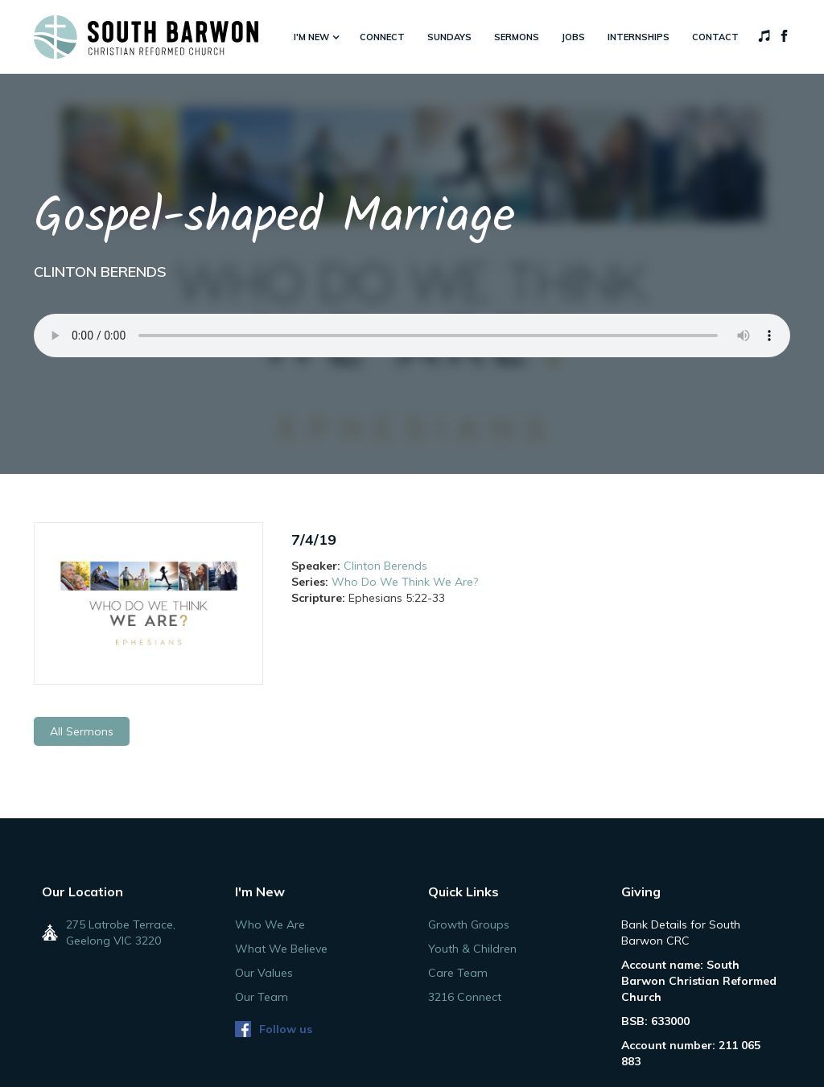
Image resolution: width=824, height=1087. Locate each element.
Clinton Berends (385, 565)
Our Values (264, 973)
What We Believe (281, 948)
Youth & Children (472, 948)
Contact (715, 37)
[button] (315, 37)
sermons (516, 37)
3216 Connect (464, 997)
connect (382, 37)
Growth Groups (468, 924)
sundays (449, 37)
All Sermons (81, 731)
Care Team (458, 973)
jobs (573, 37)
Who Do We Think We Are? (405, 581)
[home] (146, 37)
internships (639, 37)
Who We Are (270, 924)
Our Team (261, 997)
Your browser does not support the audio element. (412, 335)
